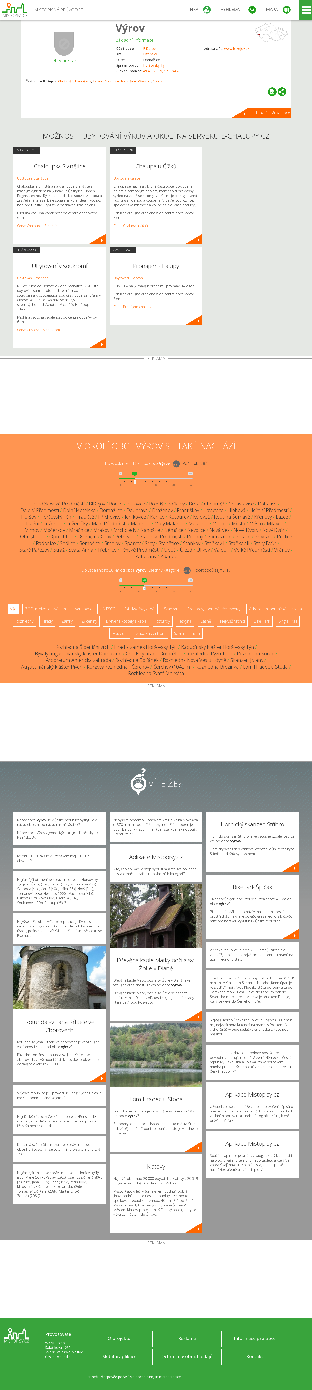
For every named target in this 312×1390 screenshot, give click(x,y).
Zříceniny (89, 621)
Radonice (46, 543)
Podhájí (195, 536)
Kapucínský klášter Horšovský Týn (217, 647)
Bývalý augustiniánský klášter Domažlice (78, 653)
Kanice (157, 517)
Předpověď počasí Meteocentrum (126, 1376)
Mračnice (79, 530)
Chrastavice (241, 503)
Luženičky (77, 523)
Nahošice (128, 81)
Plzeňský (150, 54)
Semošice (89, 543)
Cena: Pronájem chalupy (132, 306)
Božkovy (176, 503)
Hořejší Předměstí (269, 510)
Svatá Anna (81, 549)
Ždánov (168, 556)
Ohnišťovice (32, 536)
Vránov (282, 549)
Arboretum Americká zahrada (78, 660)
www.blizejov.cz (236, 48)
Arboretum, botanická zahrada (275, 609)
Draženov (162, 510)
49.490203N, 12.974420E (162, 71)
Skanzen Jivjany (246, 660)
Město (238, 523)
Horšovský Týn (154, 65)
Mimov (32, 530)
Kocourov (179, 517)
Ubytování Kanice (126, 178)
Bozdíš (156, 503)
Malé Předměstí (109, 523)
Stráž (59, 549)
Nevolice (196, 530)
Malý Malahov (170, 523)
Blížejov (149, 48)
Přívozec (144, 81)
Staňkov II (238, 543)
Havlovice (213, 510)
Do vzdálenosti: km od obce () (131, 570)
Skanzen (171, 609)
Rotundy (163, 621)
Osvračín (87, 536)
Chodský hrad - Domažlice (154, 653)
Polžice (243, 536)
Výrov (130, 28)
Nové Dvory (246, 530)
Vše (13, 609)
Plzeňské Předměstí (161, 536)
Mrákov (101, 530)
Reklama (187, 1338)
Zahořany (145, 556)
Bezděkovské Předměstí (59, 503)
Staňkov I (214, 543)
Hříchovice (109, 517)
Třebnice (107, 549)
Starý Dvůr (265, 543)
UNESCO (108, 609)
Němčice (173, 530)
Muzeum (119, 633)
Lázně (205, 621)
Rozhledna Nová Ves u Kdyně (194, 660)
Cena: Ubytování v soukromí (39, 330)
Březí (194, 503)
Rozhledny (24, 621)
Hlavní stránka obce (273, 112)
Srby (150, 543)
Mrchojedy (125, 530)
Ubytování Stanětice (32, 178)
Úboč (170, 549)
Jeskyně (185, 621)
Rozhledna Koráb (255, 653)
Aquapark (83, 609)
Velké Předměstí (252, 549)
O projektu (119, 1338)
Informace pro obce (255, 1338)
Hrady (47, 621)
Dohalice (267, 503)
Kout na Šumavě (232, 517)
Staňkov (191, 543)
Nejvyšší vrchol (232, 621)
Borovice (136, 503)
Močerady (54, 530)
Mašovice (198, 523)
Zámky (67, 621)
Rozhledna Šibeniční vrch (82, 647)
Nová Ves (220, 530)
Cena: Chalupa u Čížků (130, 225)
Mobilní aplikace (119, 1356)
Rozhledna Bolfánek (137, 660)
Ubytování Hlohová (128, 278)
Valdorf (222, 549)
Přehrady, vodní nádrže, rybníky (213, 609)
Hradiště (85, 517)
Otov (106, 536)
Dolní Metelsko (79, 510)
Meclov (220, 523)
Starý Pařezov (34, 549)
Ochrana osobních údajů (187, 1356)
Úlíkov (203, 549)
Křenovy (263, 517)
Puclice (284, 536)
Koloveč (201, 517)
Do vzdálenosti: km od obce (137, 463)
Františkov (83, 81)
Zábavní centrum (150, 633)
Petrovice (125, 536)
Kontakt (254, 1356)
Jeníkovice (135, 517)
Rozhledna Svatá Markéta (156, 673)
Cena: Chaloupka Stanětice (38, 225)
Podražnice (219, 536)
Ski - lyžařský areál (139, 609)
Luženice (52, 523)
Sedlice (67, 543)
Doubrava (137, 510)
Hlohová (236, 510)
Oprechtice (61, 536)
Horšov (28, 517)
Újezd (186, 549)
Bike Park (262, 621)
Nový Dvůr (274, 530)
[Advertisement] (156, 397)
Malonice (112, 81)
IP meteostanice (168, 1376)
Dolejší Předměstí (39, 510)
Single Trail (288, 621)
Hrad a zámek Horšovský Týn (145, 647)
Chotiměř (65, 81)
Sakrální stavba (187, 633)
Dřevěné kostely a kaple (126, 621)
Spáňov (133, 543)
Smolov (112, 543)
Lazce (282, 517)
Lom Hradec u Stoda (265, 666)
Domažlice (111, 510)
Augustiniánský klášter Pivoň (52, 666)
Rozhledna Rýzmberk (209, 653)
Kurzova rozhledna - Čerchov (118, 666)
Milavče (275, 523)
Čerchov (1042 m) (172, 666)
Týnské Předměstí (140, 549)
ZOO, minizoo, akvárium (45, 609)
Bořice (116, 503)
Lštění (98, 81)
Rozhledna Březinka (217, 666)
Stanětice (169, 543)
